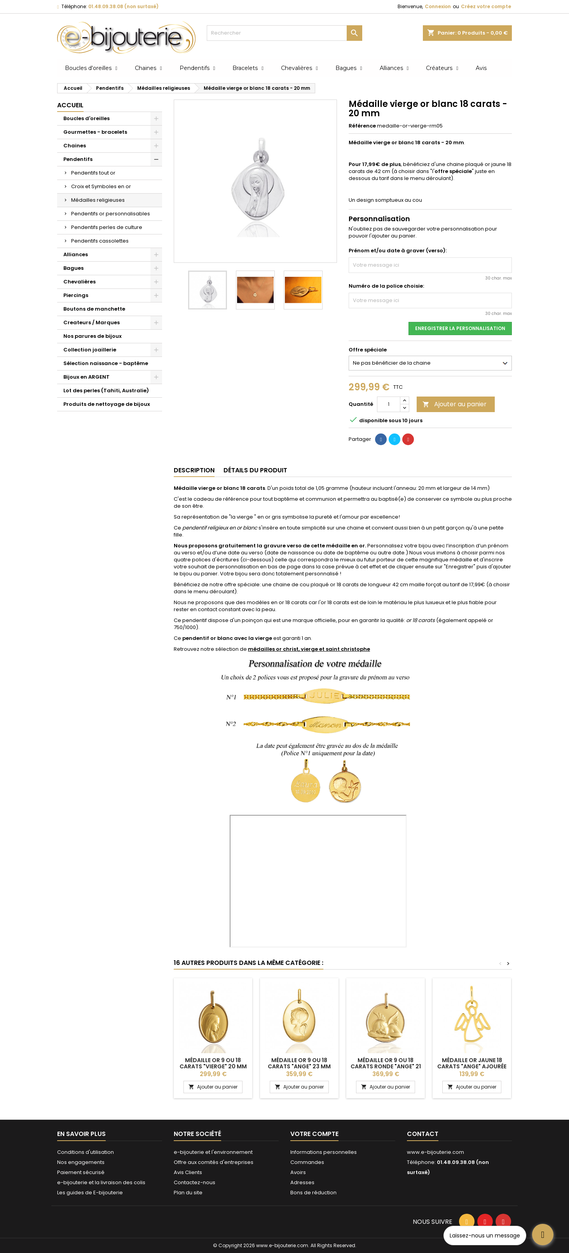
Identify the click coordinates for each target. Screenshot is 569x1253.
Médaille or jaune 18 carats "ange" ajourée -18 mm (471, 1066)
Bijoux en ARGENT (86, 377)
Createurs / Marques (91, 322)
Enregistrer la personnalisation (460, 328)
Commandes (307, 1162)
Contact (422, 1133)
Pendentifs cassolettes (100, 241)
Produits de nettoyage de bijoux (106, 404)
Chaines (74, 145)
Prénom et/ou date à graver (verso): (398, 250)
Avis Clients (188, 1172)
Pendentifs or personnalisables (110, 213)
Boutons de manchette (94, 309)
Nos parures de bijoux (92, 336)
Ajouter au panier (454, 404)
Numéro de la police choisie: (386, 286)
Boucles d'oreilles (86, 118)
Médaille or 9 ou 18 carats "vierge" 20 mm (213, 1063)
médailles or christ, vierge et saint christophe (309, 649)
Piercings (75, 295)
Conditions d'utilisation (85, 1152)
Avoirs (298, 1172)
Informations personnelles (323, 1152)
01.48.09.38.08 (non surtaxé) (123, 6)
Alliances (75, 254)
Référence (362, 125)
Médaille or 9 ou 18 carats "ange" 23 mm (299, 1063)
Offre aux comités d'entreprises (213, 1162)
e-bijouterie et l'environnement (213, 1152)
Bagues (73, 268)
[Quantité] (388, 404)
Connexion (438, 6)
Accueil (70, 105)
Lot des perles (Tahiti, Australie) (106, 390)
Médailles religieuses (98, 200)
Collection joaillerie (89, 349)
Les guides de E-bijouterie (90, 1192)
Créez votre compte (486, 6)
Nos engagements (81, 1162)
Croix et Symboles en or (101, 186)
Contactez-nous (194, 1182)
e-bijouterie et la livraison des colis (101, 1182)
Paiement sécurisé (81, 1172)
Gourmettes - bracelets (95, 132)
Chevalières (79, 281)
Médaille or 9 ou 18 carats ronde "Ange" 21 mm (386, 1066)
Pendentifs (78, 159)
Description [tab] (194, 470)
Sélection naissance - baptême (105, 363)
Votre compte (314, 1133)
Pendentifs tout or (93, 173)
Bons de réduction (313, 1192)
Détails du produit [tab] (255, 470)
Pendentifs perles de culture (106, 227)
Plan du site (188, 1192)
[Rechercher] (284, 33)
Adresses (302, 1182)
